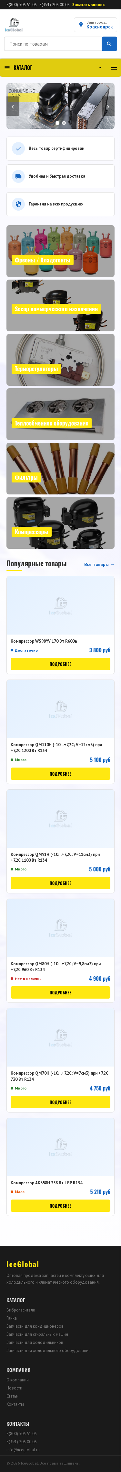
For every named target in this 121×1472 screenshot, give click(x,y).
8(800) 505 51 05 (21, 4)
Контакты (15, 1404)
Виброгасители (20, 1310)
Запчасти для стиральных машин (37, 1334)
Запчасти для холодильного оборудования (48, 1350)
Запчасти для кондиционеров (35, 1326)
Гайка (11, 1318)
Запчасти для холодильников (34, 1342)
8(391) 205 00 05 (54, 4)
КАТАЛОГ (53, 68)
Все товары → (99, 564)
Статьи (12, 1396)
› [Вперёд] (107, 106)
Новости (14, 1388)
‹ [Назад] (12, 106)
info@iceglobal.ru (23, 1450)
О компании (17, 1380)
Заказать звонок (88, 4)
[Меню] (114, 68)
